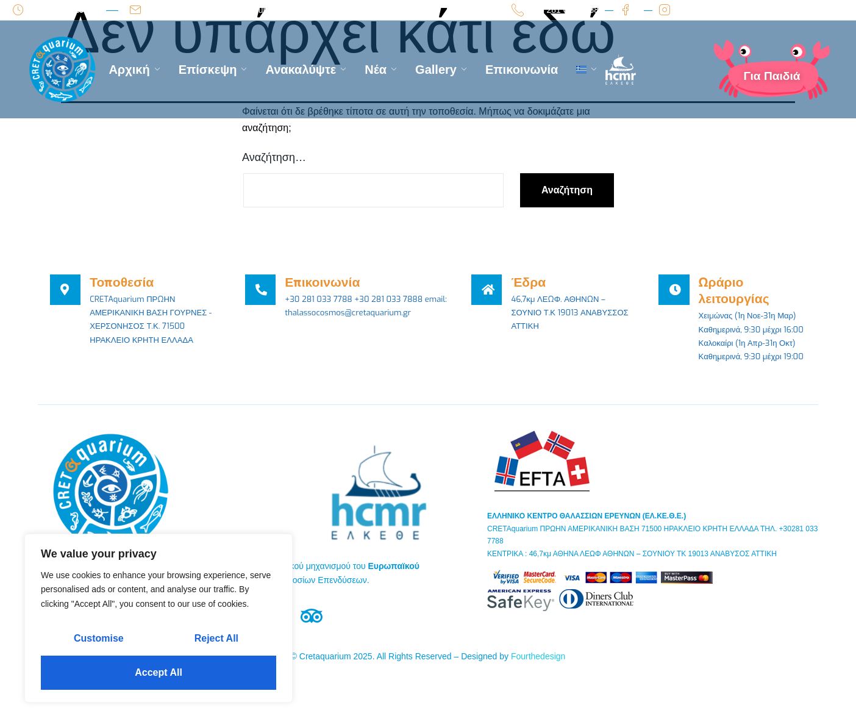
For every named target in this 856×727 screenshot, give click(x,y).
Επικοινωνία (521, 69)
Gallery (441, 69)
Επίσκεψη (213, 69)
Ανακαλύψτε (305, 69)
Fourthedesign (538, 676)
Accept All (158, 672)
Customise (99, 638)
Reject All (216, 638)
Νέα (381, 69)
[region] (158, 618)
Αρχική (134, 69)
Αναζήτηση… (274, 157)
